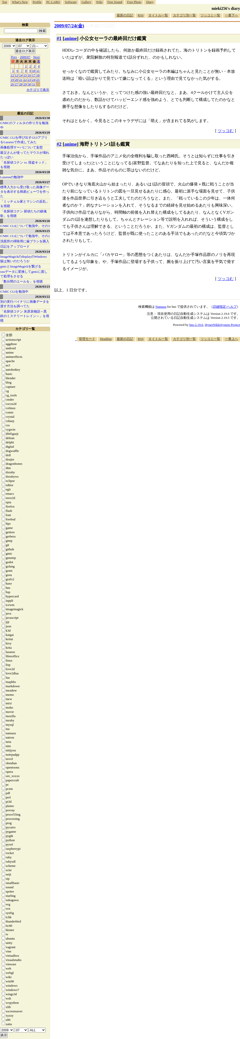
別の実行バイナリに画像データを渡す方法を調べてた (24, 304)
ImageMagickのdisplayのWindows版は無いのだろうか (23, 259)
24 (33, 80)
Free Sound (115, 2)
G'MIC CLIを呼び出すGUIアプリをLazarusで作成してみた (23, 140)
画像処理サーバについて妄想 (21, 147)
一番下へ (231, 15)
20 (16, 80)
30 (29, 84)
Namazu (160, 307)
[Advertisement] (172, 380)
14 (21, 75)
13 (16, 75)
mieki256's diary (226, 8)
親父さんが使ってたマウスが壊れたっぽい (24, 155)
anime (70, 38)
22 (25, 80)
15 (25, 75)
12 (12, 75)
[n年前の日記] (100, 25)
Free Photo (134, 2)
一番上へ (231, 339)
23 (29, 80)
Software (71, 2)
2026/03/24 (42, 251)
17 (33, 75)
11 (38, 70)
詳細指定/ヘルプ (225, 307)
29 (25, 84)
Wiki (99, 2)
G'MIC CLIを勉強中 (14, 291)
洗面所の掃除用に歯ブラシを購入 (24, 241)
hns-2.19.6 (196, 325)
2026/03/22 (42, 296)
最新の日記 (125, 15)
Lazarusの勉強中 (12, 177)
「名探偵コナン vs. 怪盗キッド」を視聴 (24, 165)
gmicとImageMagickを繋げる (20, 266)
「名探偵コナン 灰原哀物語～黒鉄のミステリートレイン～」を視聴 (24, 316)
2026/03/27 (42, 182)
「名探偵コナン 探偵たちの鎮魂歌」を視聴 (23, 213)
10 (33, 70)
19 (12, 80)
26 (12, 84)
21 (21, 80)
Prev (14, 57)
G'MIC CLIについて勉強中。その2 (25, 236)
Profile (37, 2)
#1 (59, 38)
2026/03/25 (42, 231)
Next (36, 57)
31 (33, 84)
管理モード (87, 339)
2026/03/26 (42, 221)
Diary (150, 2)
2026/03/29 (42, 132)
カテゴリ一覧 (25, 329)
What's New (20, 2)
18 (38, 75)
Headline (106, 339)
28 (21, 84)
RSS (141, 15)
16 (29, 75)
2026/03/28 (42, 172)
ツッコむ (226, 131)
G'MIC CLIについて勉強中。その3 (25, 226)
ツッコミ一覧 (210, 15)
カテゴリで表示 (37, 90)
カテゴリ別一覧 (184, 15)
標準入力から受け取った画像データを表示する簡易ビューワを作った (24, 191)
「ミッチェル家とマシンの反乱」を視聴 (24, 204)
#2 (59, 144)
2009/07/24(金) (69, 25)
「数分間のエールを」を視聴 (21, 281)
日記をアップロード (15, 246)
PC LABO (53, 2)
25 (38, 80)
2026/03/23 (42, 286)
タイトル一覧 (158, 15)
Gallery (86, 2)
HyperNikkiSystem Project (222, 325)
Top (4, 2)
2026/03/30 (42, 118)
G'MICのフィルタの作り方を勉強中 (24, 125)
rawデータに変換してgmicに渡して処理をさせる (23, 274)
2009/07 (25, 57)
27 (16, 84)
